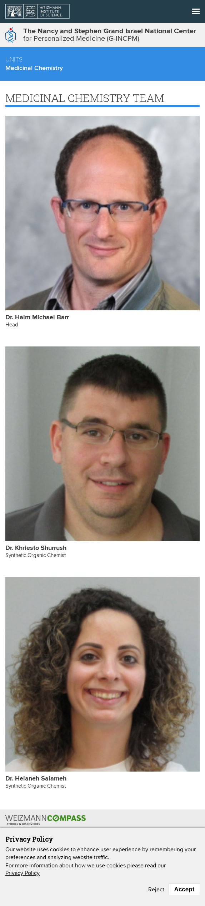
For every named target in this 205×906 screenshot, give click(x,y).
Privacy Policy (22, 873)
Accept (184, 889)
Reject (156, 889)
